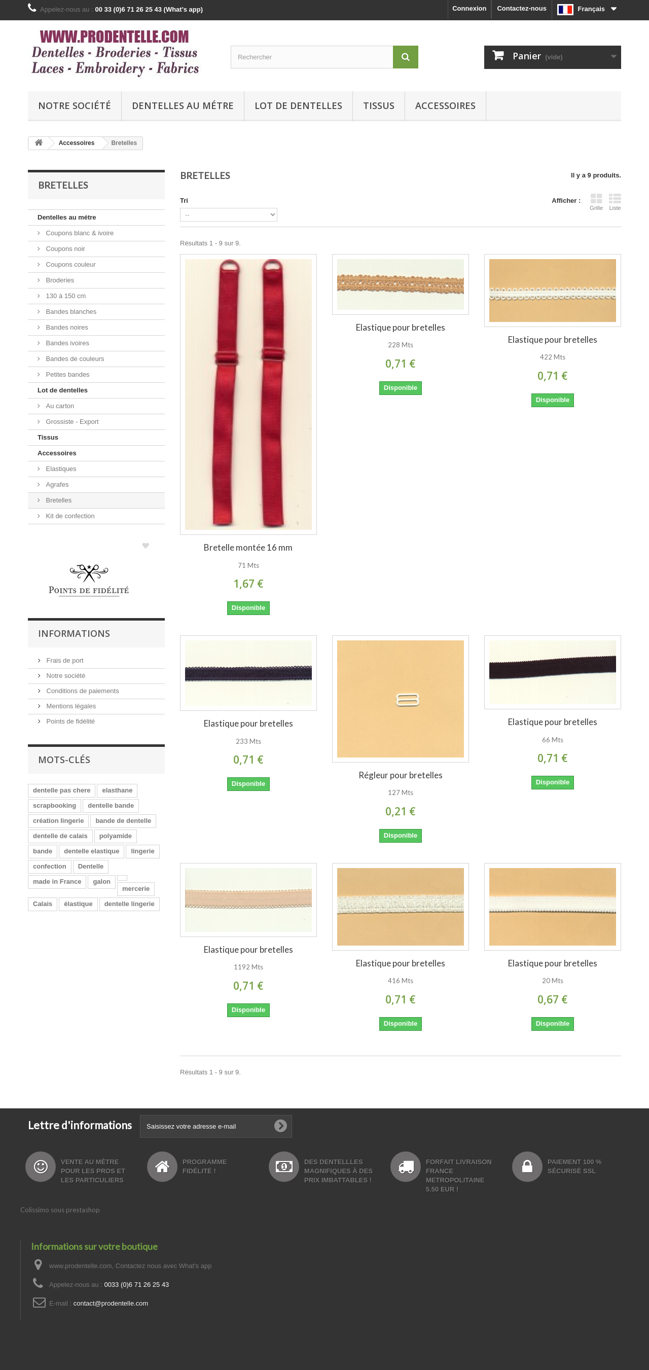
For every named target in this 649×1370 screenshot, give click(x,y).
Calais (42, 904)
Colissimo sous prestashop (60, 1210)
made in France (57, 881)
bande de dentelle (123, 820)
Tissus (378, 105)
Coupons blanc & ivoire (79, 233)
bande (42, 851)
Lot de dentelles (298, 105)
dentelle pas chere (61, 790)
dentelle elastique (91, 851)
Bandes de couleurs (74, 359)
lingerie (142, 851)
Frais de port (64, 660)
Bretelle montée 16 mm (248, 547)
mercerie (136, 888)
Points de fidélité (70, 721)
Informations (74, 633)
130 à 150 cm (65, 296)
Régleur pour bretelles (400, 775)
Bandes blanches (70, 311)
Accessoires (445, 105)
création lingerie (58, 820)
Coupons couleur (70, 264)
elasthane (117, 790)
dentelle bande (111, 805)
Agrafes (56, 484)
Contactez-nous (522, 8)
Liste (615, 202)
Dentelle (91, 866)
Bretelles (57, 500)
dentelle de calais (60, 836)
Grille (596, 202)
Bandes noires (66, 327)
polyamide (115, 836)
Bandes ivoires (66, 343)
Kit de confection (69, 516)
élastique (78, 904)
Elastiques (60, 469)
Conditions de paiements (82, 691)
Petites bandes (67, 374)
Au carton (59, 406)
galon (102, 881)
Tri (184, 200)
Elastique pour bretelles (400, 327)
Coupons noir (64, 249)
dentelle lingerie (129, 904)
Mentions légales (70, 706)
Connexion (469, 8)
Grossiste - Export (71, 421)
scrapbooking (54, 805)
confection (49, 866)
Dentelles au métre (183, 105)
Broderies (59, 280)
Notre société (74, 105)
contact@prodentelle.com (111, 1303)
